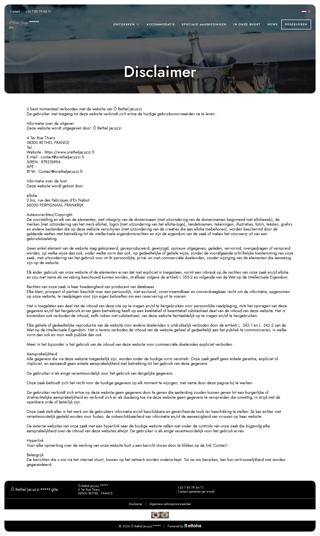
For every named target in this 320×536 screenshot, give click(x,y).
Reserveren (296, 24)
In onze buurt (247, 24)
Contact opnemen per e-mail (193, 492)
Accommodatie (160, 24)
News (273, 24)
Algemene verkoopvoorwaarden (170, 504)
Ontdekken (126, 24)
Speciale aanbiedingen (204, 24)
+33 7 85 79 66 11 (188, 488)
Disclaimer (135, 504)
